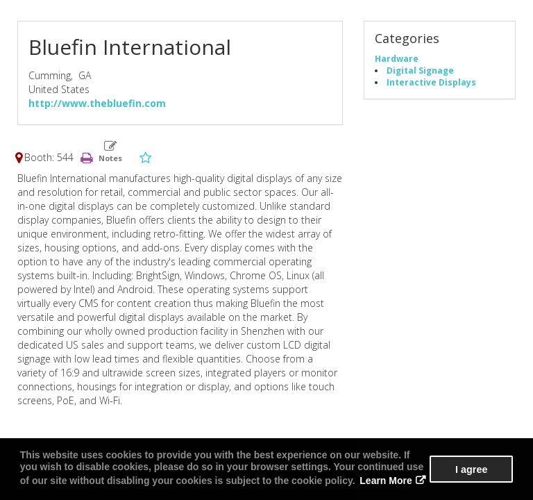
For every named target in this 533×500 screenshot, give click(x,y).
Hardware (396, 58)
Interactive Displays (431, 82)
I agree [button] (471, 469)
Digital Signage (420, 70)
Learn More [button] (385, 480)
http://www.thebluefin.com (97, 103)
